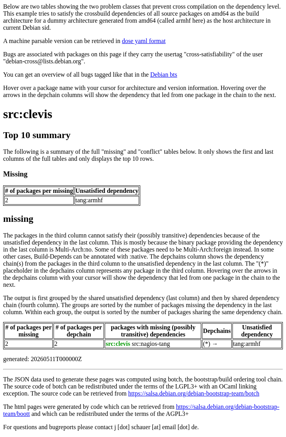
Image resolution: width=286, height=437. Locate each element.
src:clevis (27, 114)
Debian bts (163, 74)
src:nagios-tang (151, 343)
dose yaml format (144, 41)
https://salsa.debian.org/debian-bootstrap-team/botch (193, 393)
